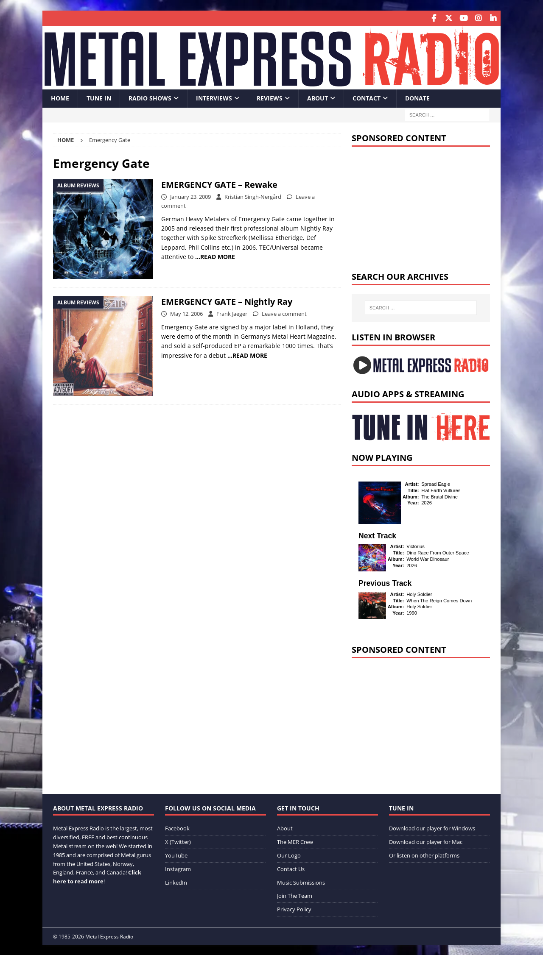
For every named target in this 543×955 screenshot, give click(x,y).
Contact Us (291, 868)
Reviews (270, 98)
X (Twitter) (178, 841)
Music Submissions (301, 881)
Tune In (99, 98)
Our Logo (289, 854)
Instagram (178, 868)
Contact (367, 98)
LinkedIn (176, 881)
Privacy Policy (294, 909)
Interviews (214, 98)
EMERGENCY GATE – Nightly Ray (226, 300)
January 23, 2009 (190, 196)
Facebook (177, 828)
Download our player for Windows (432, 828)
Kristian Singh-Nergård (252, 196)
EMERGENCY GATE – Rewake (219, 183)
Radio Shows (150, 98)
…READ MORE (215, 256)
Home (60, 98)
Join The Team (294, 895)
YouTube (176, 854)
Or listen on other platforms (424, 854)
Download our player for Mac (425, 841)
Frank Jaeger (231, 313)
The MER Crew (295, 841)
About (317, 98)
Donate (417, 98)
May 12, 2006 (186, 313)
